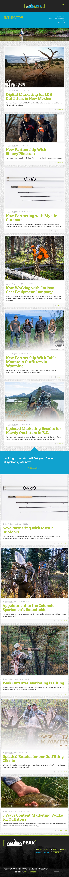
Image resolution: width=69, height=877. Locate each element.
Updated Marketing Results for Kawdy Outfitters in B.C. (33, 430)
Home (59, 16)
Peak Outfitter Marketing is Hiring (33, 682)
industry (62, 23)
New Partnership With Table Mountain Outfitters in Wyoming (31, 361)
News (63, 849)
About (39, 849)
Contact (57, 852)
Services (55, 849)
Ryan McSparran (13, 90)
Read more (60, 109)
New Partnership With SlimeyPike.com (26, 151)
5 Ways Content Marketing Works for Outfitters (33, 817)
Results (47, 849)
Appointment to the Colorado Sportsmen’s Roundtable (28, 607)
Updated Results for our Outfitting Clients (33, 758)
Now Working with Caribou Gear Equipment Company (30, 289)
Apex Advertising (30, 872)
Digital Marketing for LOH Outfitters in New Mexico (29, 96)
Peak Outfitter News (57, 18)
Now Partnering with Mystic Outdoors (31, 217)
